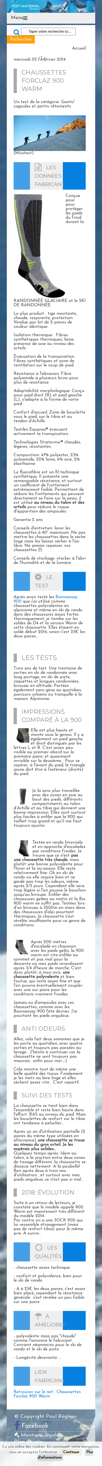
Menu (17, 17)
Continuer (71, 1452)
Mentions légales (37, 1435)
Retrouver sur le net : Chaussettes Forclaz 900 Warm (47, 1394)
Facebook (35, 1426)
